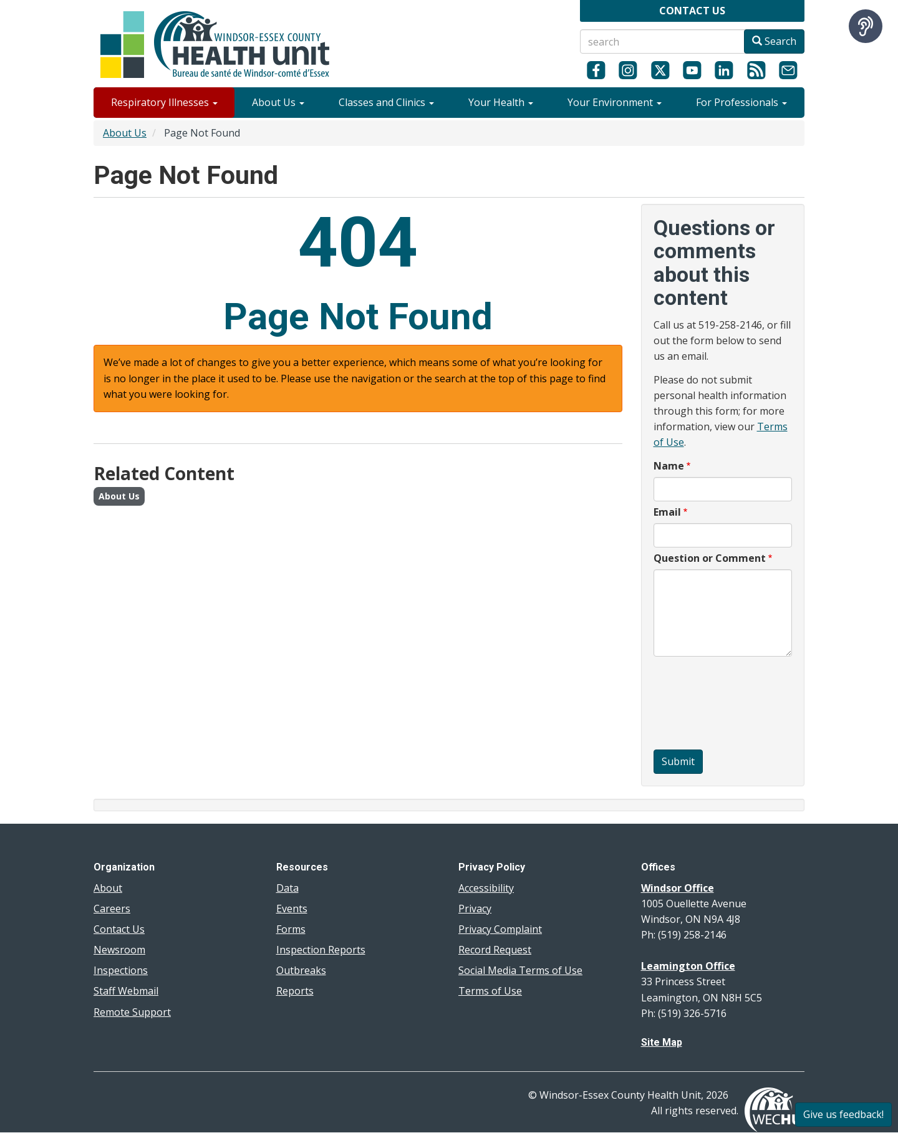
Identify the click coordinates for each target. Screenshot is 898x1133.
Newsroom (119, 950)
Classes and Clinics (386, 102)
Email (667, 512)
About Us (278, 102)
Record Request (494, 950)
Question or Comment (710, 558)
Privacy (474, 908)
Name (669, 466)
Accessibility (486, 888)
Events (291, 908)
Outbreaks (301, 970)
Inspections (121, 970)
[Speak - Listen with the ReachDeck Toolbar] (865, 26)
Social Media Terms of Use (520, 970)
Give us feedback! (843, 1114)
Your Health (500, 102)
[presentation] (705, 705)
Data (287, 888)
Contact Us (119, 929)
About (108, 888)
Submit (678, 761)
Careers (112, 908)
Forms (291, 929)
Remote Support (132, 1012)
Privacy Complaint (500, 929)
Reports (295, 991)
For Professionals (741, 102)
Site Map (661, 1042)
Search (774, 41)
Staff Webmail (126, 991)
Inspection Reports (320, 950)
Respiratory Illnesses (164, 102)
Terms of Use (490, 991)
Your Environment (614, 102)
